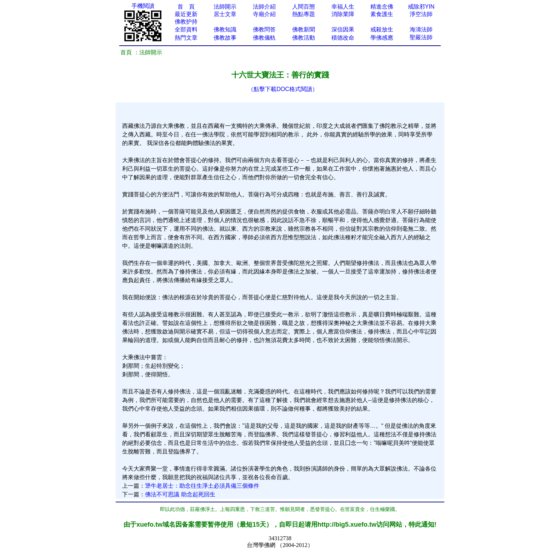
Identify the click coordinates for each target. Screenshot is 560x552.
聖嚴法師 (421, 37)
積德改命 (342, 38)
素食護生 (381, 14)
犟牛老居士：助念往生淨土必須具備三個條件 (202, 486)
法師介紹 (264, 7)
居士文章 (225, 14)
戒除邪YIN (421, 7)
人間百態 (303, 7)
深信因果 (342, 29)
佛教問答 (264, 29)
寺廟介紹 (264, 14)
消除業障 (342, 14)
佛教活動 (303, 38)
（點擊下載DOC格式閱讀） (283, 89)
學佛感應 (381, 38)
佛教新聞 (303, 29)
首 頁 (186, 7)
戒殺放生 (381, 29)
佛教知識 (225, 29)
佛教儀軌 (264, 38)
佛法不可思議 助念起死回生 (180, 494)
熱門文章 (186, 38)
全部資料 (186, 29)
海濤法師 (421, 29)
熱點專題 (303, 14)
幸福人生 (342, 7)
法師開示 (225, 7)
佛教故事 (225, 38)
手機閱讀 (142, 6)
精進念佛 (381, 7)
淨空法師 (421, 14)
